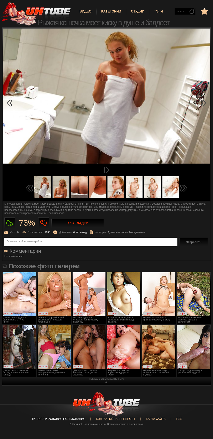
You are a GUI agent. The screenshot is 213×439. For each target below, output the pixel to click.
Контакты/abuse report (115, 418)
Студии (137, 11)
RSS (179, 418)
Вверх (203, 412)
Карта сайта (156, 418)
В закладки (77, 223)
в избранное (204, 11)
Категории (111, 11)
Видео (85, 11)
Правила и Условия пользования (58, 418)
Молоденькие (137, 232)
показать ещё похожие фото (106, 379)
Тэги (158, 11)
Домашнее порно (118, 232)
